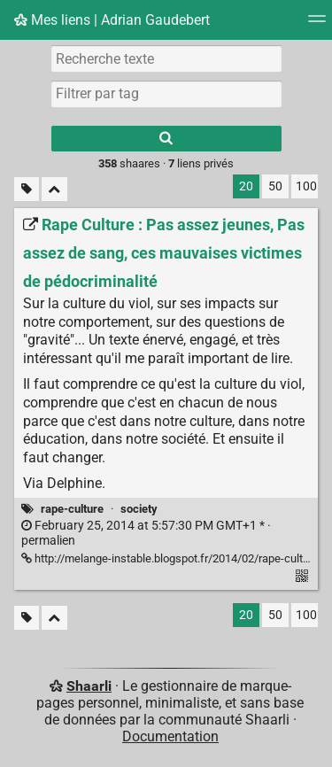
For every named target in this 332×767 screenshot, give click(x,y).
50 (275, 186)
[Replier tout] (54, 189)
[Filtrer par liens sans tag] (26, 189)
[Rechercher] (166, 138)
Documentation (170, 736)
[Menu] (317, 24)
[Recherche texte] (166, 58)
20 (246, 186)
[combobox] (166, 94)
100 (306, 186)
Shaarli (89, 686)
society (139, 508)
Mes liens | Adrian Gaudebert (112, 20)
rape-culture (72, 508)
